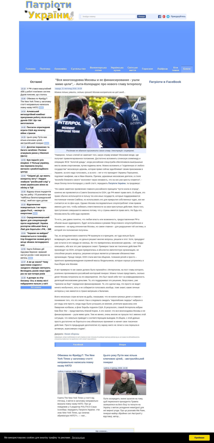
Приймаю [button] (199, 437)
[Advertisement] (107, 43)
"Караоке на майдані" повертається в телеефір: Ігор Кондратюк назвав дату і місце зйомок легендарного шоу (36, 239)
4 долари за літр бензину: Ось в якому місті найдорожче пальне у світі (34, 281)
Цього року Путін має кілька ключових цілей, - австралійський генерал (34, 140)
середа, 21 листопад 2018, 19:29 (68, 89)
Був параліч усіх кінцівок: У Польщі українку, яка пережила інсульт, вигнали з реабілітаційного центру (35, 166)
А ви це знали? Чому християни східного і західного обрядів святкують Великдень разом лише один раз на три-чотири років (35, 268)
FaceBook (78, 344)
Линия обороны (71, 334)
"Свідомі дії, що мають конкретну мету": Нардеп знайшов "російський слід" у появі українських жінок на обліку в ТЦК (35, 182)
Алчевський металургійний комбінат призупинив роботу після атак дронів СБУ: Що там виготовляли (36, 117)
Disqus (122, 344)
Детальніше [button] (78, 437)
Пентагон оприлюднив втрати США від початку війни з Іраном (35, 130)
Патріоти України (117, 183)
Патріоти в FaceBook (165, 81)
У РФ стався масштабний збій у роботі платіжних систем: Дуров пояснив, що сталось (36, 91)
